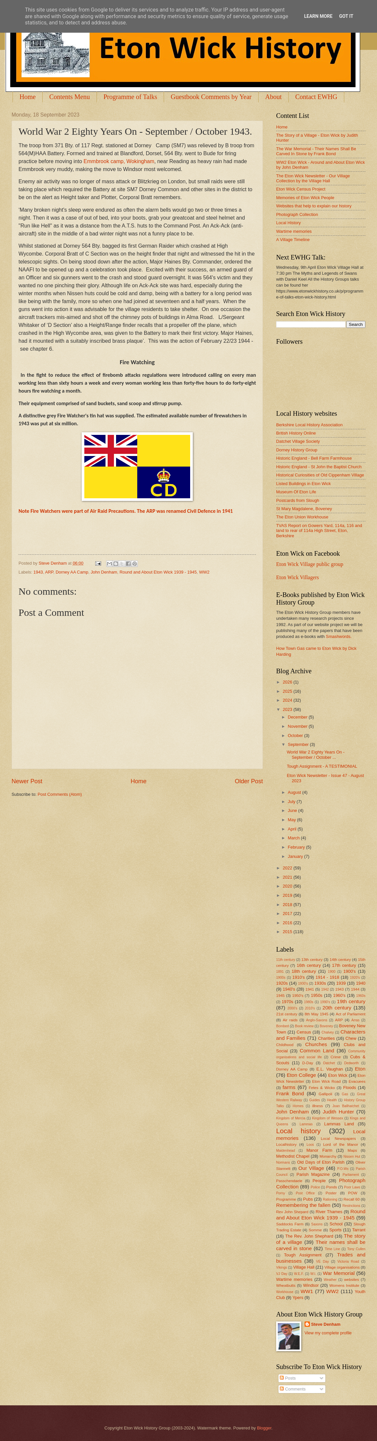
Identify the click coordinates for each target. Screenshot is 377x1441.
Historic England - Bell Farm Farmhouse (314, 458)
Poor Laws (352, 1187)
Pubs (308, 1199)
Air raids (290, 1020)
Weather (330, 1280)
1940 (360, 983)
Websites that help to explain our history (314, 205)
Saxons (316, 1224)
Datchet (329, 1063)
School (336, 1223)
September (299, 744)
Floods (349, 1087)
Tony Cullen (356, 1249)
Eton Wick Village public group (309, 564)
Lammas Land (339, 1123)
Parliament (351, 1175)
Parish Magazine (313, 1174)
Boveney (326, 1026)
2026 (288, 682)
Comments (293, 1389)
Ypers (297, 1297)
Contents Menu (69, 96)
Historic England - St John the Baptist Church (318, 466)
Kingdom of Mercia (290, 1118)
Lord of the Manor (340, 1144)
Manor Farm (319, 1150)
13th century (311, 960)
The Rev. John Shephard (309, 1236)
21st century (286, 1014)
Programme (286, 1199)
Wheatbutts (286, 1285)
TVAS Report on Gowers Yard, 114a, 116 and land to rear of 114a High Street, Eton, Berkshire (319, 530)
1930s (320, 983)
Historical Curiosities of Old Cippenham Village (320, 475)
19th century (351, 1001)
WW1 (307, 1291)
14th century (340, 960)
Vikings (281, 1267)
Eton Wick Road (326, 1081)
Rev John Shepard (292, 1212)
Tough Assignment (303, 1254)
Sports (335, 1229)
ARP (49, 572)
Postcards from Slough (297, 500)
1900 (331, 971)
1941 (310, 989)
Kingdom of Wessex (327, 1118)
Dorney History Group (296, 449)
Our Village (311, 1168)
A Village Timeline (293, 239)
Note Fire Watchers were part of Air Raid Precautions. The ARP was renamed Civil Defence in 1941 (126, 511)
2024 (288, 700)
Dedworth (351, 1063)
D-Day (307, 1063)
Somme (315, 1230)
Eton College (301, 1075)
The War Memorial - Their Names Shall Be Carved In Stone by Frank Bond (316, 151)
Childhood (284, 1045)
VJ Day (281, 1274)
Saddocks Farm (290, 1224)
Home (28, 96)
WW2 (204, 572)
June (293, 810)
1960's (339, 995)
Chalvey (327, 1032)
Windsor (310, 1285)
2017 (288, 913)
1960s (360, 996)
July (292, 801)
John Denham (104, 572)
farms (289, 1087)
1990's (325, 1002)
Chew (351, 1038)
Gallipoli (325, 1094)
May (292, 819)
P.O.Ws (343, 1169)
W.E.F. (299, 1274)
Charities (326, 1038)
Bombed (282, 1026)
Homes (298, 1106)
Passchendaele (289, 1181)
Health (332, 1100)
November (298, 726)
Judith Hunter (338, 1111)
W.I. (313, 1274)
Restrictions (351, 1206)
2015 (288, 931)
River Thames (328, 1211)
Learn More (318, 16)
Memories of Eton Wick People (305, 197)
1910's (298, 977)
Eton (360, 1069)
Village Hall (303, 1267)
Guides (314, 1100)
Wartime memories (294, 231)
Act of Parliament (350, 1014)
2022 (288, 867)
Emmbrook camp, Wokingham (119, 161)
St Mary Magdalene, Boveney (304, 508)
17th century (344, 965)
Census (304, 1032)
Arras (355, 1020)
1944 (355, 989)
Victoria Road (348, 1261)
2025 (288, 691)
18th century (304, 971)
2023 (288, 709)
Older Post (249, 781)
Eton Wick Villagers (297, 577)
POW (352, 1193)
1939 (341, 983)
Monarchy (327, 1156)
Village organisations (342, 1267)
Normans (283, 1162)
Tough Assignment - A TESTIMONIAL (322, 766)
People (319, 1180)
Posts (288, 1378)
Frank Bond (290, 1093)
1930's (303, 983)
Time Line (332, 1249)
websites (351, 1280)
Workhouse (284, 1292)
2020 (288, 886)
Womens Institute (344, 1285)
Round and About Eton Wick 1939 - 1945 (157, 572)
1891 (280, 971)
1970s (287, 1001)
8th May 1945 (316, 1014)
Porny (280, 1193)
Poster (330, 1193)
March (294, 837)
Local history (298, 1131)
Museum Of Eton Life (296, 491)
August (295, 792)
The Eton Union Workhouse (302, 516)
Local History (288, 222)
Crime (335, 1057)
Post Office (305, 1193)
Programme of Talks (130, 96)
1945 (280, 996)
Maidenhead (285, 1150)
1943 (38, 572)
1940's (289, 989)
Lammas (306, 1124)
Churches (316, 1044)
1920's (355, 977)
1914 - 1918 (327, 977)
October (296, 735)
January (296, 856)
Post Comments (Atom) (60, 794)
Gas (345, 1094)
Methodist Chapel (293, 1156)
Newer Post (27, 781)
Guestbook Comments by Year (211, 96)
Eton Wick (337, 1075)
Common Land (317, 1050)
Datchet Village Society (298, 441)
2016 (288, 922)
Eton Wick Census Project (300, 189)
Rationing (330, 1199)
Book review (304, 1026)
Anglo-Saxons (316, 1020)
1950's (297, 996)
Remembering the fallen (303, 1205)
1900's (349, 971)
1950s (316, 995)
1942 (325, 989)
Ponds (331, 1187)
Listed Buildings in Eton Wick (303, 483)
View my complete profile (328, 1332)
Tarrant (358, 1229)
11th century (285, 960)
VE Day (322, 1261)
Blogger (264, 1427)
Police (315, 1187)
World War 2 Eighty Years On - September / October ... (316, 754)
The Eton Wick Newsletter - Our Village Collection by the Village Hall (313, 178)
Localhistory (286, 1144)
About (273, 96)
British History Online (296, 433)
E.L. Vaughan (329, 1069)
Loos (310, 1144)
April (292, 828)
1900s (280, 977)
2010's (310, 1008)
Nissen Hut (352, 1156)
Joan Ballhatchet (345, 1106)
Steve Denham (326, 1324)
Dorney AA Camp (72, 572)
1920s (282, 983)
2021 (288, 877)
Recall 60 (352, 1199)
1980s (308, 1002)
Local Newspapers (338, 1139)
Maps (352, 1150)
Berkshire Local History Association (309, 424)
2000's (292, 1008)
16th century (309, 965)
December (298, 717)
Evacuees (357, 1081)
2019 (288, 895)
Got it (346, 16)
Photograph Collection (297, 214)
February (297, 847)
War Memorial (339, 1273)
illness (317, 1106)
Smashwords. (339, 636)
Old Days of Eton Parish (320, 1162)
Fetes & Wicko (322, 1088)
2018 (288, 904)
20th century (336, 1007)
